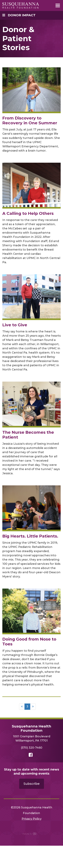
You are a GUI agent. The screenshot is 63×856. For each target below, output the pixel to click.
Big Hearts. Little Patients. (30, 536)
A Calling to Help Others (28, 213)
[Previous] (22, 706)
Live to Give (14, 324)
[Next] (33, 706)
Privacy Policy (31, 818)
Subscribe (32, 784)
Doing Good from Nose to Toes (29, 642)
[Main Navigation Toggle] (58, 5)
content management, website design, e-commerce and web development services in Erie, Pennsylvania (31, 833)
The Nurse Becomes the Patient (28, 435)
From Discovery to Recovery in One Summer (29, 120)
